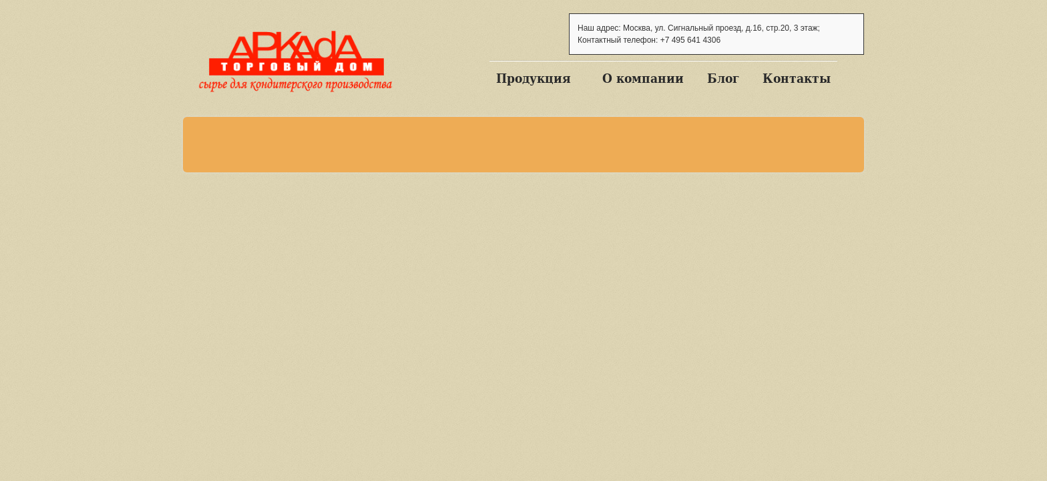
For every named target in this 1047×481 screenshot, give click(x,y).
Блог (723, 78)
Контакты (797, 78)
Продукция (533, 78)
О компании (643, 78)
